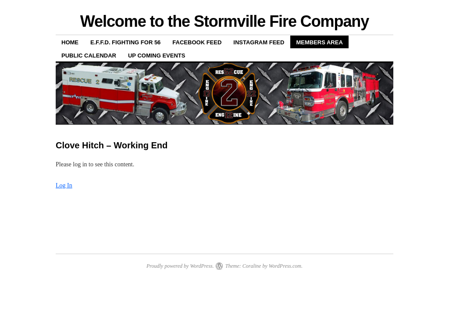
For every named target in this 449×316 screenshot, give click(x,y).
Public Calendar (88, 55)
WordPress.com (285, 266)
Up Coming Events (156, 55)
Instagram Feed (258, 42)
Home (69, 42)
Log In (64, 185)
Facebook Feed (196, 42)
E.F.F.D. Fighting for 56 (125, 42)
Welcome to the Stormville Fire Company (224, 21)
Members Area (319, 42)
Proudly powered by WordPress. (180, 266)
